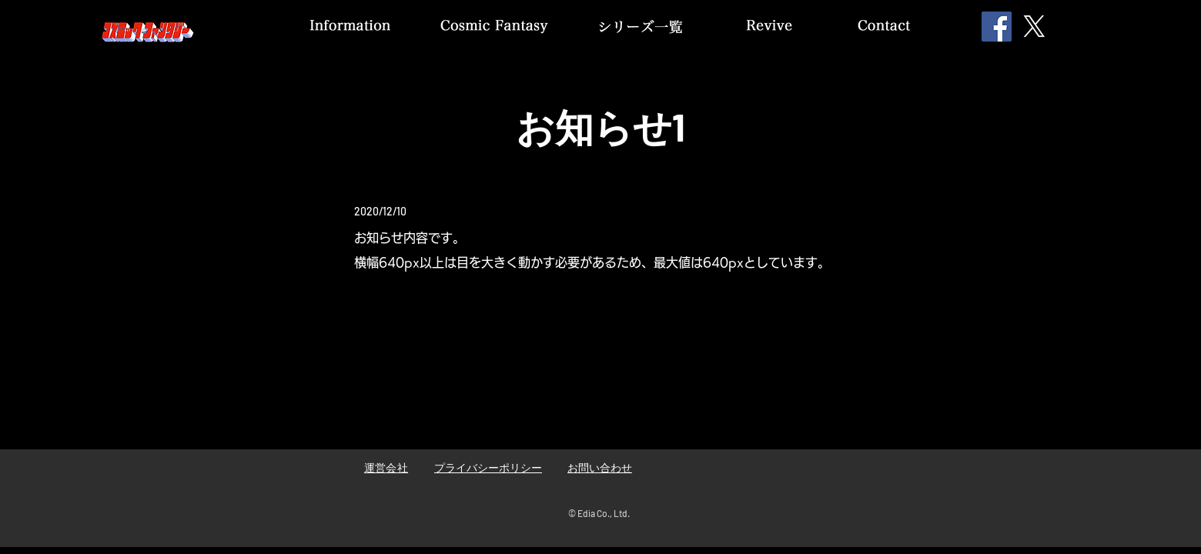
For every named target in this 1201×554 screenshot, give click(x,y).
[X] (1034, 27)
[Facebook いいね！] (808, 472)
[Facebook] (997, 27)
